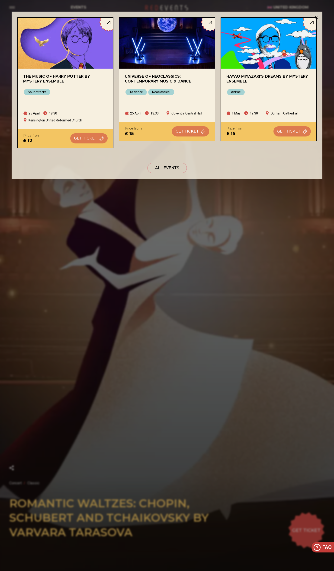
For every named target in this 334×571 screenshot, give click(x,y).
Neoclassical (161, 92)
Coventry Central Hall (186, 113)
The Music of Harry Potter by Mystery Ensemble (56, 78)
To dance (136, 92)
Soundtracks (37, 92)
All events (167, 168)
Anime (236, 92)
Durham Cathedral (284, 113)
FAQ (322, 547)
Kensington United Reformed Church (55, 120)
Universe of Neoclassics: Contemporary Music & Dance (158, 78)
